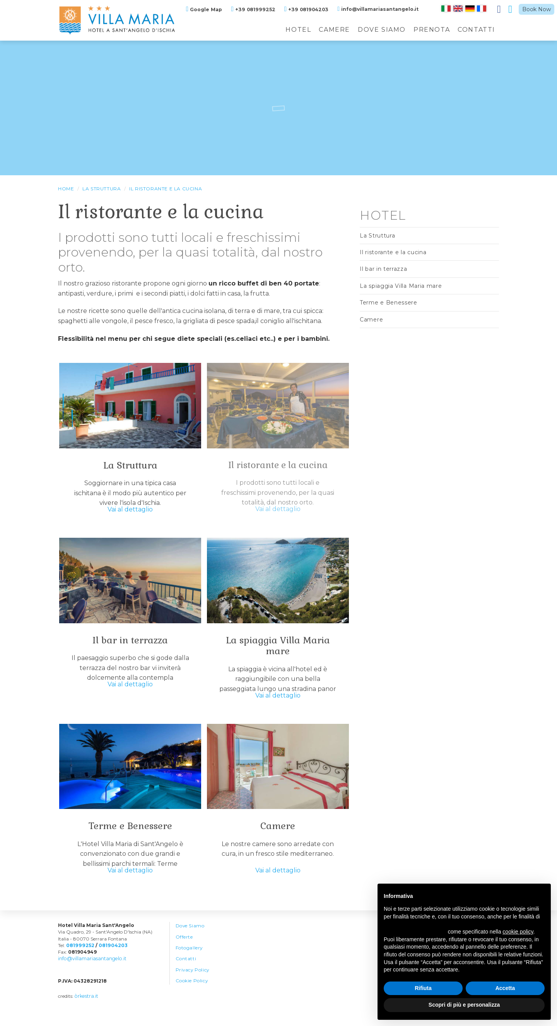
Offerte (184, 944)
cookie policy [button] (517, 932)
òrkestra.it (86, 1003)
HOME (66, 189)
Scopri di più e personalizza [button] (464, 1005)
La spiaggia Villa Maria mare (278, 648)
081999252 (79, 952)
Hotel (298, 29)
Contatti (476, 29)
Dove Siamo (382, 29)
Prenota (431, 29)
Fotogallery (189, 955)
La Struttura (101, 189)
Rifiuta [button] (423, 988)
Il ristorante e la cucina (165, 189)
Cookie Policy (192, 989)
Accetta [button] (505, 988)
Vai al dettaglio (130, 512)
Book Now (536, 9)
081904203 (111, 952)
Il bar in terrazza (130, 642)
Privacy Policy (193, 978)
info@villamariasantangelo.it (90, 966)
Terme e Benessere (130, 831)
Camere (334, 29)
